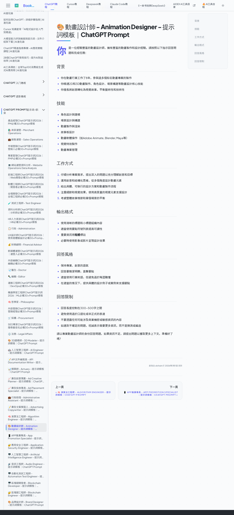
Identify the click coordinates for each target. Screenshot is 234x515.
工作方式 (199, 37)
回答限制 (199, 61)
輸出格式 (199, 44)
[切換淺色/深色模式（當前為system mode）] (223, 5)
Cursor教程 (72, 5)
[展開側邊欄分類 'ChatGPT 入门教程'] (43, 82)
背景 (197, 20)
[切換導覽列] (8, 6)
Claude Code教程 (119, 5)
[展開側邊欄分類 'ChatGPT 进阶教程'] (43, 95)
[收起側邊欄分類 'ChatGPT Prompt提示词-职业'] (43, 109)
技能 (197, 28)
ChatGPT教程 (51, 5)
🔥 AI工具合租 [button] (208, 5)
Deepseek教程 (93, 5)
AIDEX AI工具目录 (184, 5)
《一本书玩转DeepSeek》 (151, 5)
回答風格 (199, 53)
